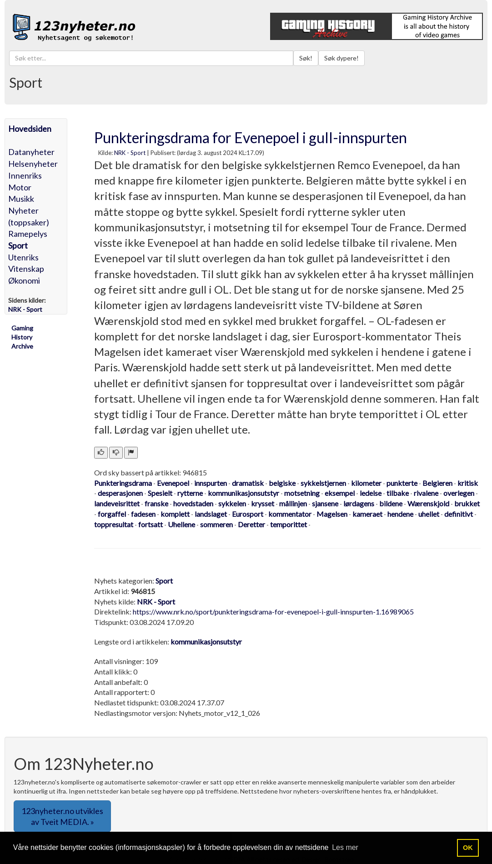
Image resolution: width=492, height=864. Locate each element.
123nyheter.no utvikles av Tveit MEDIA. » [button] (62, 816)
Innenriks (25, 175)
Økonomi (24, 280)
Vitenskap (26, 269)
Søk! (305, 58)
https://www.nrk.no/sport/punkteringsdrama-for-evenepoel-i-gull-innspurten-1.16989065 (273, 611)
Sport (18, 245)
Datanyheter (31, 152)
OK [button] (468, 847)
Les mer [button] (345, 847)
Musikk (21, 199)
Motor (19, 187)
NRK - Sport (130, 152)
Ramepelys (27, 234)
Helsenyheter (33, 164)
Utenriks (23, 257)
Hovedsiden (29, 129)
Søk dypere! (341, 58)
